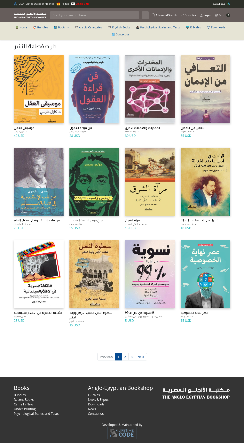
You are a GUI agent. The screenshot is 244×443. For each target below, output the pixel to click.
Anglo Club (80, 3)
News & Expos (98, 399)
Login (205, 15)
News (92, 409)
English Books (119, 27)
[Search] (94, 15)
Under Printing (25, 409)
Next (141, 357)
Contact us (121, 34)
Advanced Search (164, 15)
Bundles (20, 395)
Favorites (188, 15)
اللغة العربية (221, 3)
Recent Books (24, 399)
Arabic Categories (88, 27)
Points (63, 3)
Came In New (23, 404)
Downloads (216, 27)
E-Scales (193, 27)
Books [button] (60, 27)
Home (21, 27)
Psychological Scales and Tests (158, 27)
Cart (222, 15)
